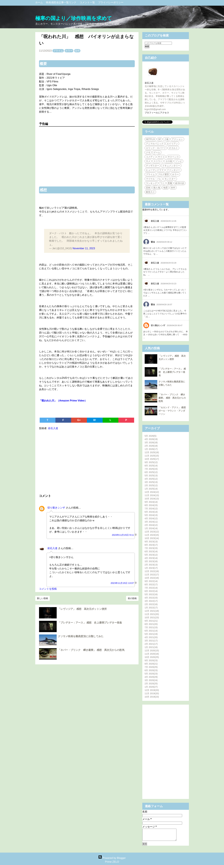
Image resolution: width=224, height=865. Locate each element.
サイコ (161, 157)
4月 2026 (151, 439)
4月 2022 (151, 597)
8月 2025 (151, 465)
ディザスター (152, 165)
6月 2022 (151, 591)
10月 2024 (152, 498)
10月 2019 (152, 696)
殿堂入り (150, 192)
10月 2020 (152, 657)
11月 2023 (152, 535)
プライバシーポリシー (110, 2)
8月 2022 (151, 584)
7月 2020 (151, 667)
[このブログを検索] (158, 43)
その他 (168, 161)
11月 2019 (152, 693)
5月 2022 (151, 594)
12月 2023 (152, 531)
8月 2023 (151, 545)
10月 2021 (152, 617)
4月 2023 (151, 558)
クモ (148, 152)
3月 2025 (151, 482)
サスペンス (173, 157)
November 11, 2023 (84, 248)
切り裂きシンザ (56, 507)
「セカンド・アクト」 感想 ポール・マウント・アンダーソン (173, 410)
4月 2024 (151, 518)
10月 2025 (152, 459)
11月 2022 (152, 574)
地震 (165, 187)
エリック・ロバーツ (156, 148)
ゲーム (156, 152)
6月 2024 (151, 512)
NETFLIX (150, 139)
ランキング (151, 183)
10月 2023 (152, 538)
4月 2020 (151, 677)
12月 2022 (152, 571)
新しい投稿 (42, 598)
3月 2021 (151, 640)
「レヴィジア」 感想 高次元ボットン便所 (82, 609)
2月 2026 (151, 446)
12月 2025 (152, 452)
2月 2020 (151, 683)
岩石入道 (52, 548)
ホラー (69, 50)
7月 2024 (151, 508)
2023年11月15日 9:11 (123, 535)
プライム (58, 50)
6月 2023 (151, 551)
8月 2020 (151, 663)
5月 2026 (150, 436)
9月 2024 (151, 502)
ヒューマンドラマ (155, 170)
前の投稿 (132, 598)
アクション (177, 139)
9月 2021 (151, 621)
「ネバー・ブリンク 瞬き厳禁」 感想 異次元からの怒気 (91, 650)
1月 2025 (151, 488)
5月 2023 (151, 554)
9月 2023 (151, 541)
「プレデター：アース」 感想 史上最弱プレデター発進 (90, 622)
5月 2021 (151, 634)
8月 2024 (151, 505)
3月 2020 (151, 680)
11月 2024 (152, 495)
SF (159, 139)
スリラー (157, 161)
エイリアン (172, 143)
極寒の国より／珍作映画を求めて (73, 18)
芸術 (148, 187)
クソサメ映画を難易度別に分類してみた (81, 636)
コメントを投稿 (48, 588)
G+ (79, 420)
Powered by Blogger (112, 858)
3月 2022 (151, 601)
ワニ (162, 183)
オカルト (173, 148)
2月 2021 (151, 644)
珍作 (77, 50)
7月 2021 (151, 627)
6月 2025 (151, 472)
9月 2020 (151, 660)
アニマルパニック (155, 143)
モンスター (170, 179)
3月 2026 (151, 442)
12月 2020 (152, 650)
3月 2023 (151, 561)
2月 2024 (151, 525)
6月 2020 (151, 670)
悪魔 (170, 183)
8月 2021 (151, 624)
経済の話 (179, 183)
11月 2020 (152, 654)
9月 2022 (151, 581)
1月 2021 (151, 647)
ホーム (39, 2)
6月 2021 (151, 630)
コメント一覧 (88, 2)
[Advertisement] (87, 461)
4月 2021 (151, 637)
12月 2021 (152, 611)
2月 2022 (151, 604)
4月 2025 (151, 479)
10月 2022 (152, 578)
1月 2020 (151, 687)
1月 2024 (151, 528)
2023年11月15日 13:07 (123, 583)
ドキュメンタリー (171, 165)
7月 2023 (151, 548)
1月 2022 (151, 607)
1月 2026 (151, 449)
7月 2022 (151, 588)
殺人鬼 (156, 187)
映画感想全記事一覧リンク (61, 2)
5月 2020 (151, 673)
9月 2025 (151, 462)
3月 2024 (151, 521)
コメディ (150, 157)
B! (94, 420)
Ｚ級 (166, 139)
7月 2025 (151, 469)
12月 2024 (152, 492)
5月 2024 (151, 515)
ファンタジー (173, 170)
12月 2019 (152, 690)
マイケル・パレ (154, 179)
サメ (148, 161)
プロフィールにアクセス (157, 112)
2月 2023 (151, 564)
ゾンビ (178, 161)
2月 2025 (151, 485)
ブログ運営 (163, 174)
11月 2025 (152, 455)
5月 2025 (151, 475)
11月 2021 (152, 614)
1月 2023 (151, 568)
